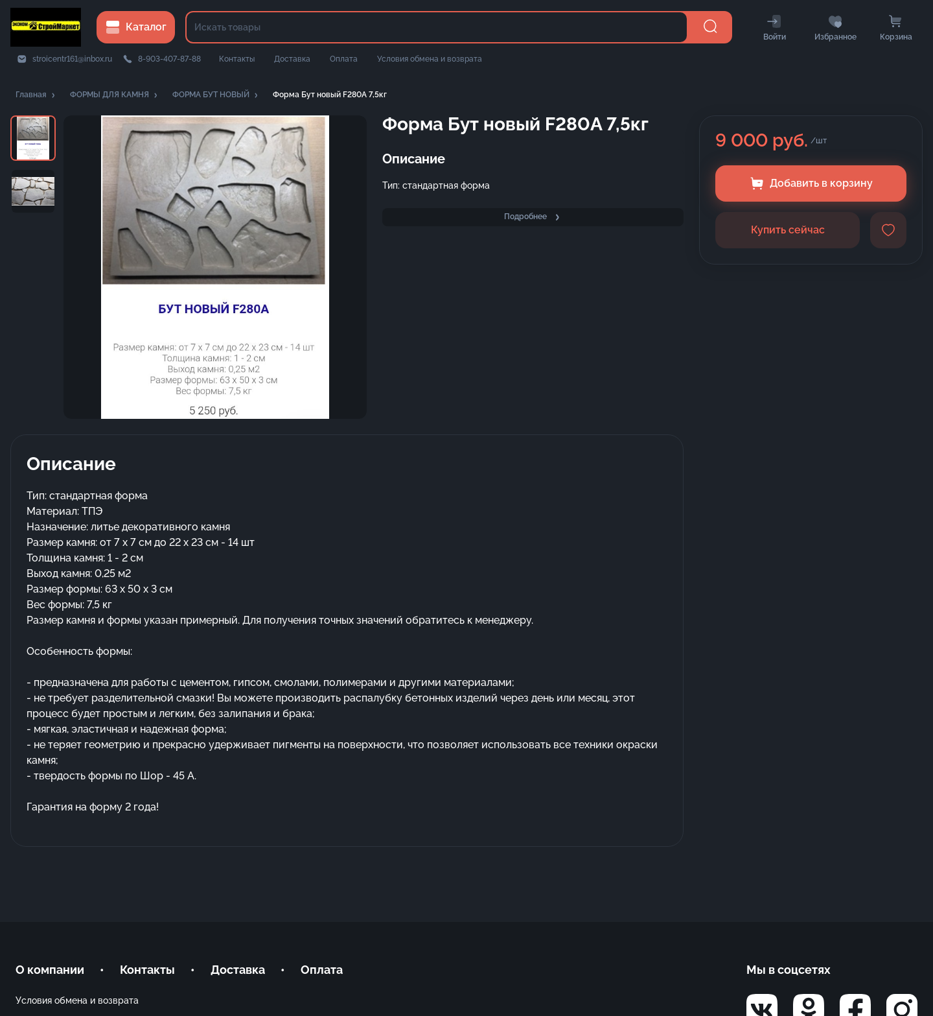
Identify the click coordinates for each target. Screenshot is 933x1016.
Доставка (292, 59)
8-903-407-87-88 (169, 59)
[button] (36, 95)
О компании (50, 969)
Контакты (237, 59)
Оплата (344, 59)
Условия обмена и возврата (429, 59)
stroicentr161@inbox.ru (72, 59)
